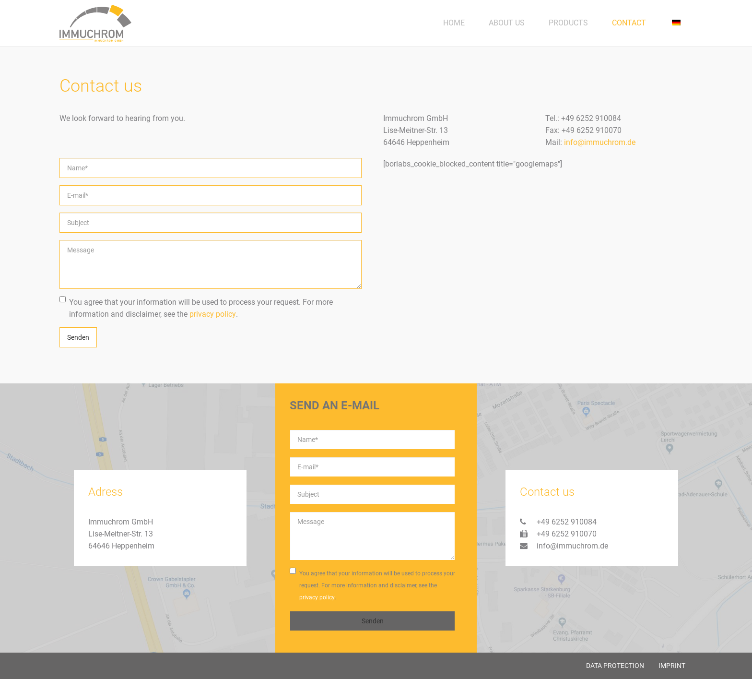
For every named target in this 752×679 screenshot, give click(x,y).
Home (454, 22)
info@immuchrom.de (599, 142)
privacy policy (212, 314)
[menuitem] (675, 23)
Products (568, 22)
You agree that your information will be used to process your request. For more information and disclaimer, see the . (196, 308)
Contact (629, 22)
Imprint (671, 665)
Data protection (615, 665)
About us (507, 22)
